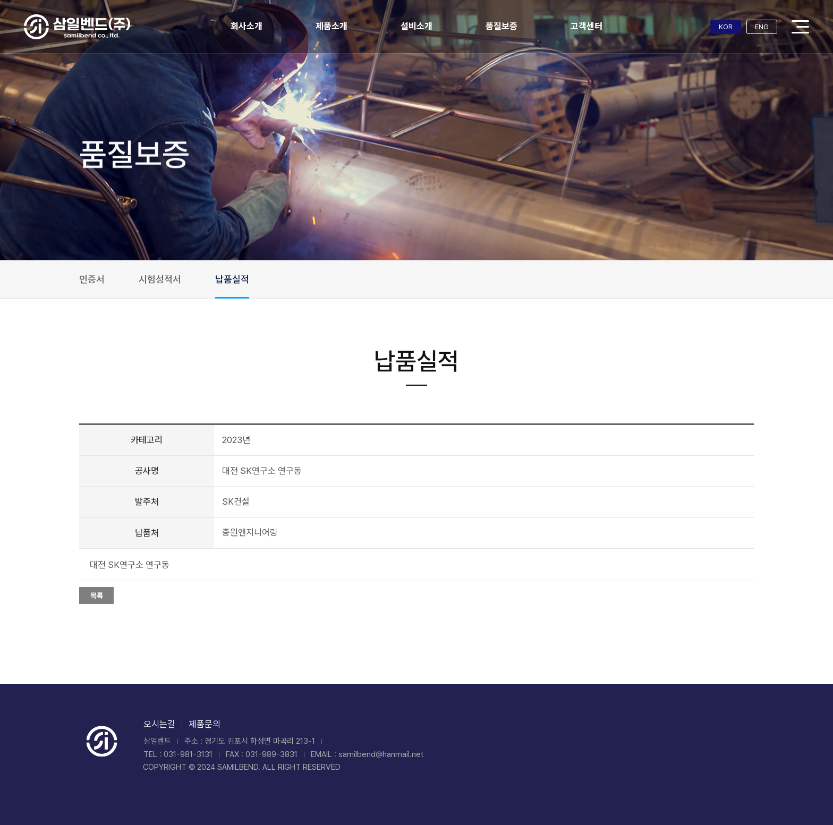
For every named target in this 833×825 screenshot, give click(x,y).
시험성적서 (160, 279)
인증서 (92, 279)
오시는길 (159, 724)
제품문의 (204, 724)
